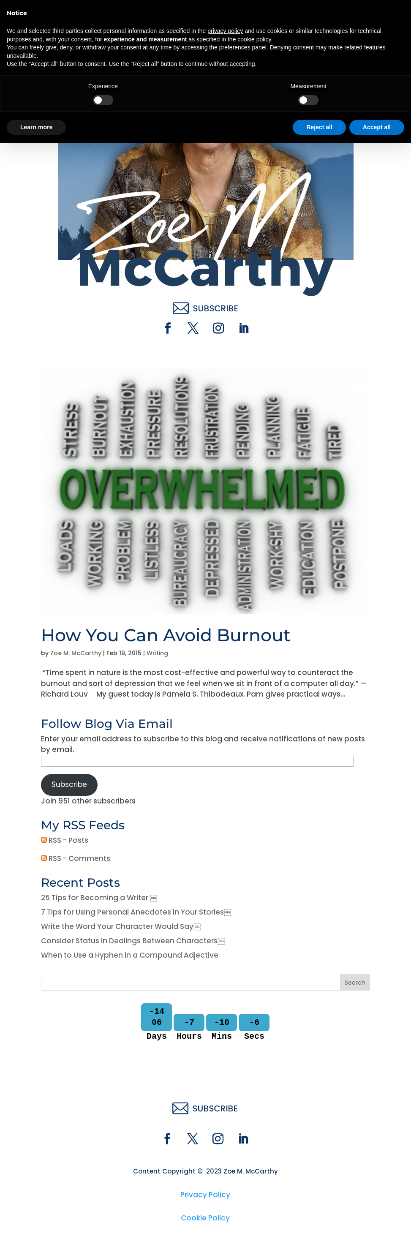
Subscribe (69, 784)
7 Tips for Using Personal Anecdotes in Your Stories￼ (136, 912)
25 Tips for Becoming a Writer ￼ (99, 898)
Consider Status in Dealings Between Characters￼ (133, 941)
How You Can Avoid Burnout (166, 634)
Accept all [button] (377, 1241)
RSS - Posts (64, 840)
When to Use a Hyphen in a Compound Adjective (129, 955)
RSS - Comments (75, 858)
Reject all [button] (319, 1241)
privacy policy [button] (225, 1145)
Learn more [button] (36, 1241)
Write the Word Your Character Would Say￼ (121, 926)
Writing (157, 653)
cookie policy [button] (254, 1153)
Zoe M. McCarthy (75, 653)
